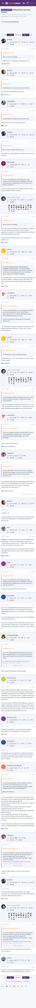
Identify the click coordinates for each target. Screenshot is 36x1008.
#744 (33, 726)
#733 (33, 302)
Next (26, 35)
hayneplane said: (7, 648)
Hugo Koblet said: (8, 175)
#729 (33, 141)
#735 (33, 389)
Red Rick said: (6, 84)
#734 (33, 346)
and (9, 446)
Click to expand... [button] (18, 665)
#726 (33, 49)
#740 (33, 571)
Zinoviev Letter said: (8, 350)
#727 (33, 79)
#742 (33, 644)
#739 (33, 536)
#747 (33, 844)
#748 (33, 889)
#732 (33, 258)
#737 (33, 462)
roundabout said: (7, 393)
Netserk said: (6, 145)
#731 (33, 216)
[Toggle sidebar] (31, 3)
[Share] (30, 49)
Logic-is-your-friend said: (10, 306)
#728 (33, 110)
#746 (33, 774)
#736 (33, 424)
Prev (10, 35)
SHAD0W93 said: (8, 53)
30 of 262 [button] (18, 35)
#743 (33, 687)
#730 (33, 171)
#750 (33, 967)
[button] (3, 3)
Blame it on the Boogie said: (10, 848)
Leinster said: (6, 466)
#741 (33, 605)
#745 (33, 750)
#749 (33, 924)
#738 (33, 510)
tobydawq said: (7, 262)
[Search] (33, 3)
